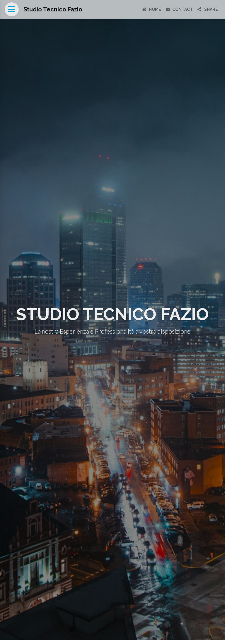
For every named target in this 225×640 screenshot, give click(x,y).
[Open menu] (12, 9)
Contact (179, 9)
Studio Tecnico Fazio (52, 9)
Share (207, 9)
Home (151, 9)
